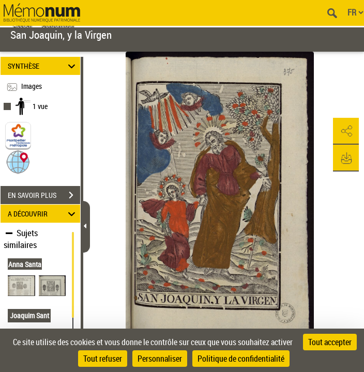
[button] (18, 161)
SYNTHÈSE (43, 66)
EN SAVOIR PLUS (44, 195)
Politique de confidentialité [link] (241, 358)
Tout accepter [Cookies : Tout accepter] (330, 342)
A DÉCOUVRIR (43, 214)
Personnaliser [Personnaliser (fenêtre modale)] (160, 358)
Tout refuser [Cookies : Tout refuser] (102, 358)
